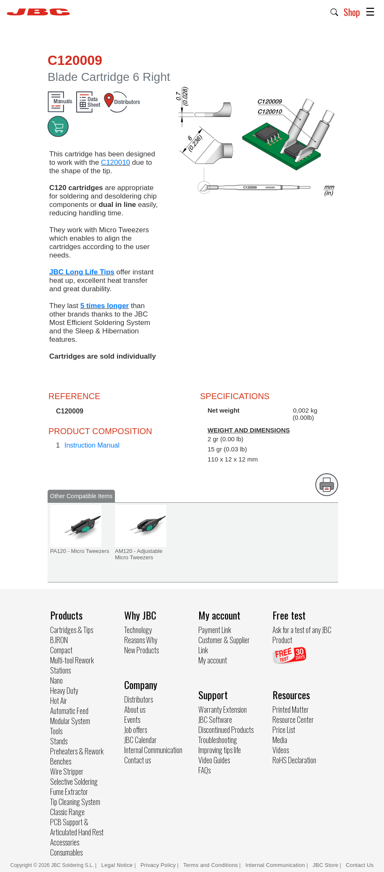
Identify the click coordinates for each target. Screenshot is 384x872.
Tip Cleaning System (75, 801)
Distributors (138, 699)
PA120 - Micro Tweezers (79, 551)
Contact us (137, 759)
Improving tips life (219, 749)
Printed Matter (290, 709)
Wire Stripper (66, 771)
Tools (56, 730)
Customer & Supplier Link (224, 644)
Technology (138, 629)
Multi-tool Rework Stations (72, 665)
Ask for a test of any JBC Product (301, 634)
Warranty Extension (222, 709)
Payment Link (214, 629)
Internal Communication (153, 749)
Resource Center (293, 719)
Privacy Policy (158, 865)
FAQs (204, 770)
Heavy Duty (64, 690)
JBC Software (215, 719)
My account (212, 660)
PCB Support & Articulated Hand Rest (77, 826)
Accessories (64, 842)
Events (132, 719)
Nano (56, 680)
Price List (283, 729)
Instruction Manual (92, 445)
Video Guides (214, 759)
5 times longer (104, 306)
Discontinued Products (225, 729)
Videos (280, 749)
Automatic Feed (69, 710)
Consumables (66, 852)
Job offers (135, 729)
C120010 (115, 162)
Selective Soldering (74, 781)
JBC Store (325, 865)
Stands (58, 740)
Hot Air (58, 700)
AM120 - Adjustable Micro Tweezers (139, 554)
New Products (141, 649)
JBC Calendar (140, 739)
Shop (352, 12)
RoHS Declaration (294, 759)
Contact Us (359, 865)
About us (134, 709)
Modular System (70, 720)
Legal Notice (118, 865)
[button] (334, 11)
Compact (61, 649)
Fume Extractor (69, 791)
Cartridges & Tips (71, 629)
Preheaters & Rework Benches (77, 756)
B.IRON (59, 639)
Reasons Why (140, 639)
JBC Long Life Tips (82, 272)
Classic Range (67, 811)
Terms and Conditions (210, 865)
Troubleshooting (217, 739)
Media (279, 739)
